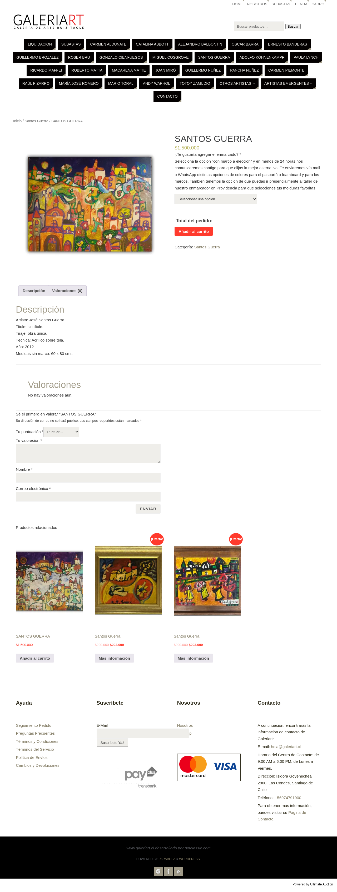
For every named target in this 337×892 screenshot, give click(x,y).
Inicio (17, 121)
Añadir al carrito (194, 231)
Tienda (301, 4)
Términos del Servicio (35, 749)
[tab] (33, 291)
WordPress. (190, 859)
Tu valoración (29, 440)
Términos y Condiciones (37, 741)
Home (237, 4)
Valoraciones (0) (67, 290)
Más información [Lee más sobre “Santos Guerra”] (114, 658)
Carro (317, 4)
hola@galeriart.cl (286, 746)
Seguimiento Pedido (33, 725)
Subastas (280, 4)
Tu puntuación (29, 431)
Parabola (166, 859)
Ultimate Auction (321, 884)
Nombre (24, 469)
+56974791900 (288, 797)
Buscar (293, 26)
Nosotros (257, 4)
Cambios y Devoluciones (38, 765)
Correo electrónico (33, 488)
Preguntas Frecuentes (35, 733)
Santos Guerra (36, 121)
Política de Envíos (32, 757)
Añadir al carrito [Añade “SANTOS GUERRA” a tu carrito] (35, 658)
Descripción (34, 290)
